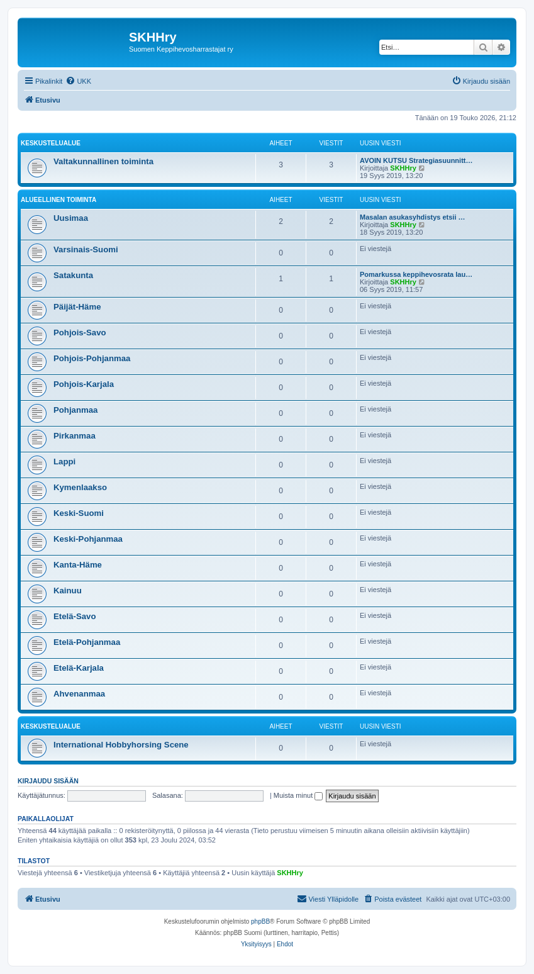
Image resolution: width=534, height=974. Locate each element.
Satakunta (73, 275)
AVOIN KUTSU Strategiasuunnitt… (416, 160)
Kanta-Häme (77, 564)
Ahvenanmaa (79, 693)
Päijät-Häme (77, 306)
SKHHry (403, 168)
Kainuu (67, 590)
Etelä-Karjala (78, 668)
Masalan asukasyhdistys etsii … (412, 217)
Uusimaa (70, 218)
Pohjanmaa (75, 410)
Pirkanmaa (74, 435)
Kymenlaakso (80, 487)
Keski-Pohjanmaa (88, 539)
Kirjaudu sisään (48, 781)
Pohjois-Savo (79, 332)
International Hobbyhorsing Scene (121, 744)
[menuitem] (78, 81)
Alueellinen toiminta (58, 199)
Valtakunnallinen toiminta (103, 161)
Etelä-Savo (74, 616)
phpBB (260, 921)
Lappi (64, 461)
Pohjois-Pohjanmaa (91, 358)
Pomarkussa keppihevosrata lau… (416, 274)
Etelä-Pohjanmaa (86, 642)
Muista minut (298, 795)
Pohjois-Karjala (83, 384)
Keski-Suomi (78, 513)
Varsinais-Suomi (85, 249)
